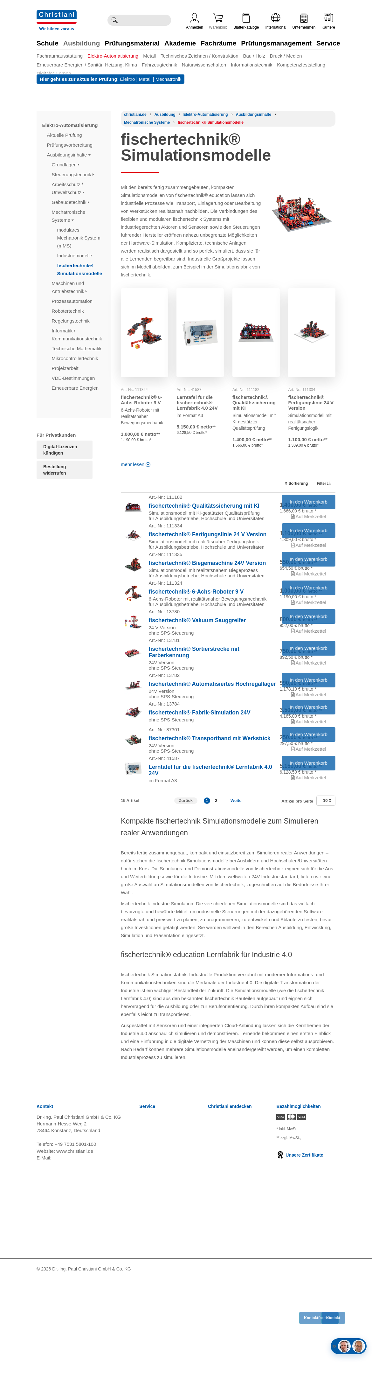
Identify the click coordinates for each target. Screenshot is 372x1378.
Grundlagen (65, 164)
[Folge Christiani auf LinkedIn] (301, 1367)
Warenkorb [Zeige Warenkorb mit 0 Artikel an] (218, 21)
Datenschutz (152, 1264)
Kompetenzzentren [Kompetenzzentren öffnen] (228, 1224)
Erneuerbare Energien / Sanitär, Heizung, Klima (87, 64)
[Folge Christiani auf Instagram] (333, 1367)
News (145, 1216)
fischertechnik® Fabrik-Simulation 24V (200, 786)
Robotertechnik (68, 311)
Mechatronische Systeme (69, 216)
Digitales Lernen (54, 73)
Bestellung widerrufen (54, 470)
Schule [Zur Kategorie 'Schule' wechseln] (48, 43)
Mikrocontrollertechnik (76, 358)
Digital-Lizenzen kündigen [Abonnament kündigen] (60, 450)
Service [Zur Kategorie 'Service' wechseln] (328, 43)
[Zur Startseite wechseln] (57, 14)
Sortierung (293, 483)
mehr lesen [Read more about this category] (135, 464)
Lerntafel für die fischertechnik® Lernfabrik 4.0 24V (196, 402)
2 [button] (216, 899)
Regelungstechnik (71, 321)
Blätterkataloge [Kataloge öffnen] (246, 21)
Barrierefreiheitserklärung (166, 1311)
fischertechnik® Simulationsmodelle (80, 269)
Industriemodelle (75, 255)
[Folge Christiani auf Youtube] (312, 1367)
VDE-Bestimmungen (74, 378)
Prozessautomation (73, 301)
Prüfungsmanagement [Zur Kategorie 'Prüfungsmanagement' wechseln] (276, 43)
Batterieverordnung (159, 1295)
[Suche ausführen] (114, 20)
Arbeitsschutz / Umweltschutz (68, 188)
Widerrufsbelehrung (160, 1240)
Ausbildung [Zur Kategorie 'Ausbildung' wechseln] (81, 43)
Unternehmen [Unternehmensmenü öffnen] (304, 21)
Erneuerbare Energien (76, 388)
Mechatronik (168, 79)
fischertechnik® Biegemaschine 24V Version (207, 588)
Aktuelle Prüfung (65, 135)
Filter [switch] (322, 483)
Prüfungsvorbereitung (70, 145)
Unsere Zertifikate (299, 1253)
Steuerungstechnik (73, 174)
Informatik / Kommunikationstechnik (78, 334)
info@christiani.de (72, 1256)
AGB (144, 1232)
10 (327, 899)
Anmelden (194, 21)
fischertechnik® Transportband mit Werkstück (210, 822)
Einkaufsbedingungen (162, 1303)
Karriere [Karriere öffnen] (328, 21)
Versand (148, 1224)
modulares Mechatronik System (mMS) (78, 237)
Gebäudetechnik (70, 202)
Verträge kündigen (158, 1280)
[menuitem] (62, 56)
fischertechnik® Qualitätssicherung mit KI (254, 402)
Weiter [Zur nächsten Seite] (237, 899)
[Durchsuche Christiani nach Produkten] (146, 20)
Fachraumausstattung (60, 56)
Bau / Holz (254, 56)
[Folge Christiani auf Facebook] (290, 1367)
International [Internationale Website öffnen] (275, 21)
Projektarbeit (66, 368)
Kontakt (147, 1319)
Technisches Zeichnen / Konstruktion (199, 56)
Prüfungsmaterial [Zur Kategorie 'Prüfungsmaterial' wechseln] (132, 43)
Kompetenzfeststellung (301, 64)
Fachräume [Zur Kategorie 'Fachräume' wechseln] (218, 43)
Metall (149, 56)
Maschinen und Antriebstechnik (69, 287)
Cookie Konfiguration (161, 1288)
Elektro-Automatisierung (112, 56)
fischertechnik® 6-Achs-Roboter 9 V (141, 399)
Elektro (127, 79)
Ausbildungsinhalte (69, 154)
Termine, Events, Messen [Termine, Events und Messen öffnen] (234, 1240)
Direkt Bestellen (156, 1327)
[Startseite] (135, 114)
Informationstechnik (251, 64)
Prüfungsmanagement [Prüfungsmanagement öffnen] (231, 1232)
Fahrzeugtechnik (159, 64)
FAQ (144, 1335)
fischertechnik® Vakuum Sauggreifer (197, 665)
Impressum (151, 1272)
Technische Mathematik (77, 348)
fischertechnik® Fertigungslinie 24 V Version (311, 402)
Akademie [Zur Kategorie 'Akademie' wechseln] (180, 43)
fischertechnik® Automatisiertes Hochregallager (212, 748)
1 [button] (207, 899)
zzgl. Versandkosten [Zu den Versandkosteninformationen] (291, 1229)
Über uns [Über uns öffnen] (217, 1264)
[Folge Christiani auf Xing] (323, 1367)
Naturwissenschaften (204, 64)
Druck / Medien (286, 56)
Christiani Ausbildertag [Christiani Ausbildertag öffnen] (231, 1248)
